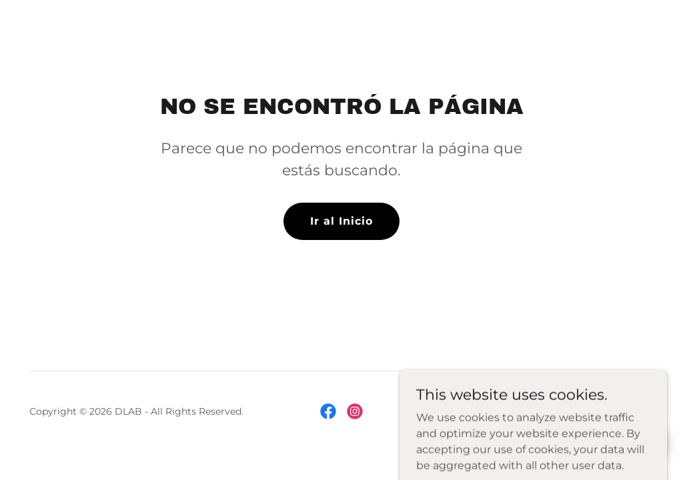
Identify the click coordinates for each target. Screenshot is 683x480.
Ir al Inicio (341, 221)
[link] (328, 411)
